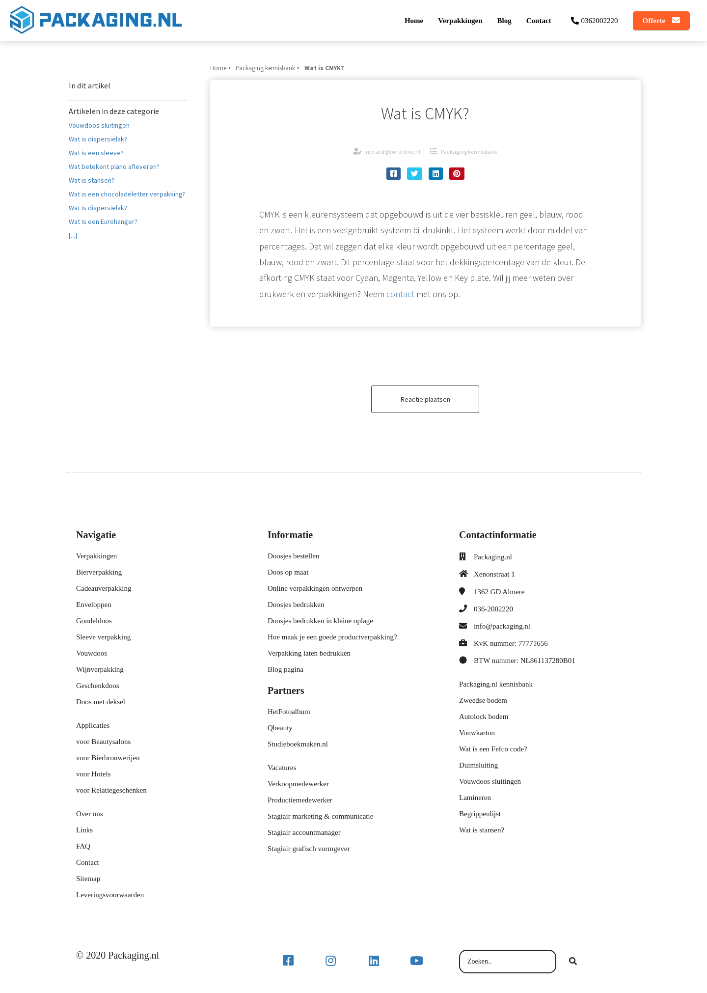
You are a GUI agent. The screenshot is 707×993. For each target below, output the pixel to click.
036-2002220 (493, 609)
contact (400, 294)
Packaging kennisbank (469, 151)
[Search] (573, 961)
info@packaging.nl (502, 626)
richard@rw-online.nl (393, 151)
